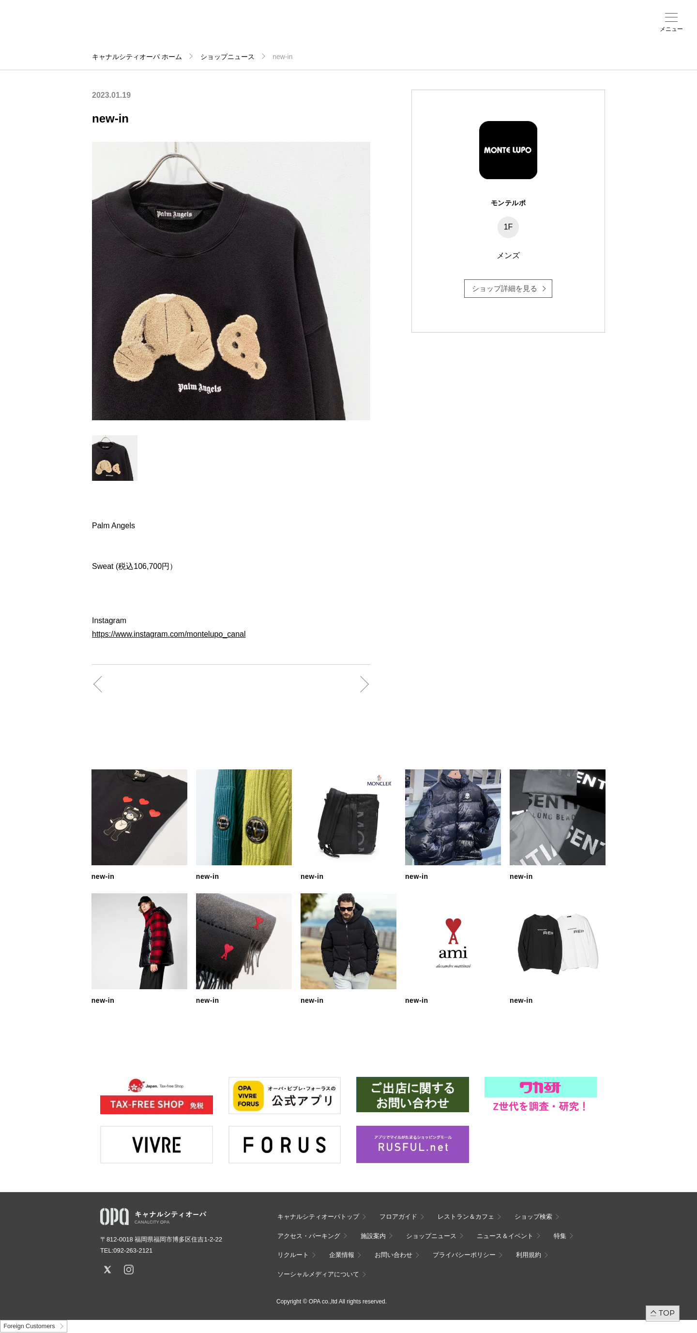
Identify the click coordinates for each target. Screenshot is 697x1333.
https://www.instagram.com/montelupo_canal (168, 634)
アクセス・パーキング (247, 32)
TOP (667, 1313)
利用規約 (528, 1254)
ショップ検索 (210, 29)
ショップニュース (227, 57)
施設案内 (285, 29)
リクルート (293, 1254)
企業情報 (341, 1254)
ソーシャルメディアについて (318, 1274)
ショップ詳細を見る (504, 288)
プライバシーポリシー (464, 1254)
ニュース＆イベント (323, 32)
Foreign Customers (29, 1326)
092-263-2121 (132, 1250)
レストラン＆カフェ (466, 1216)
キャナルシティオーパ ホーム (137, 57)
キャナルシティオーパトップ (318, 1216)
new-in (103, 876)
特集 (560, 1236)
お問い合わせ (393, 1254)
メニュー (671, 29)
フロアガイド (172, 29)
